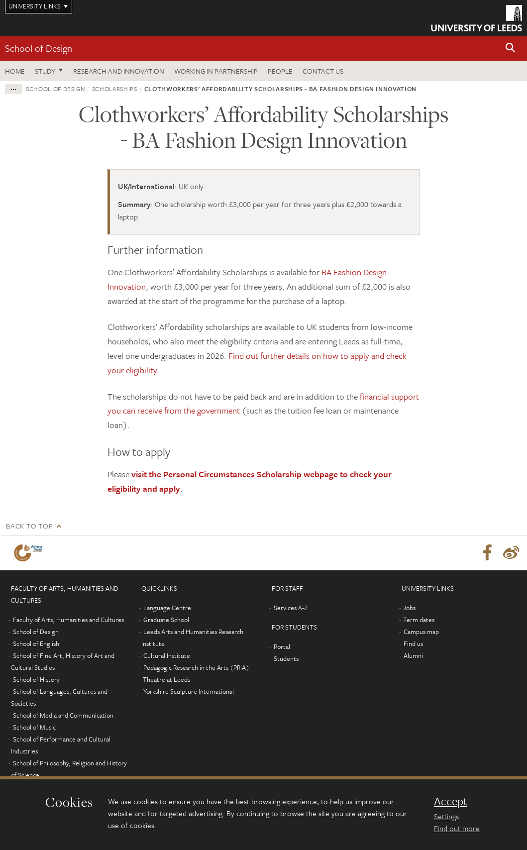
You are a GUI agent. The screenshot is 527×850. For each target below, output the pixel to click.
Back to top (29, 526)
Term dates (418, 620)
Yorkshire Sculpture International (188, 691)
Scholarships (114, 88)
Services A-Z (291, 608)
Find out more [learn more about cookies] (457, 828)
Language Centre (167, 608)
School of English (36, 643)
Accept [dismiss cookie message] (450, 801)
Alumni (413, 655)
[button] (510, 48)
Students (286, 658)
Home (15, 71)
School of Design (38, 48)
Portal (282, 646)
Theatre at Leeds (166, 679)
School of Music (34, 727)
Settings (446, 816)
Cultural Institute (166, 655)
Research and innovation (118, 71)
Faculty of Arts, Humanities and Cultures (68, 620)
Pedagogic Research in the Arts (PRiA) (196, 667)
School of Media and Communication (63, 715)
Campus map (421, 632)
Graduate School (166, 620)
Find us (413, 643)
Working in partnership (216, 71)
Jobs (409, 608)
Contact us (323, 71)
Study (45, 71)
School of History (36, 679)
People (280, 71)
